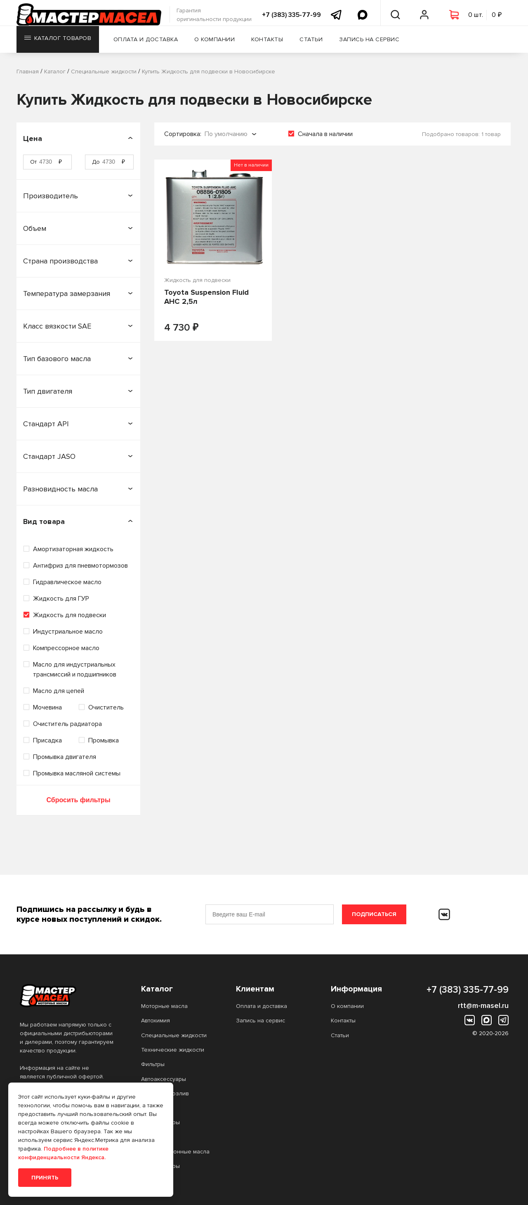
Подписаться (374, 914)
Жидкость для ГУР (61, 598)
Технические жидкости (172, 1049)
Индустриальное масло (68, 631)
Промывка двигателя (64, 757)
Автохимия (155, 1020)
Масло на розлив (165, 1093)
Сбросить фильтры (78, 799)
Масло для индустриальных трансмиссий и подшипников (74, 669)
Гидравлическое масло (67, 582)
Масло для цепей (58, 691)
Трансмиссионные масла (175, 1151)
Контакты (272, 43)
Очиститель (106, 707)
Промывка (103, 740)
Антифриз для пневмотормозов (80, 565)
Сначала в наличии (325, 134)
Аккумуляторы (160, 1122)
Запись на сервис (374, 43)
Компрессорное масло (66, 648)
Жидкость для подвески (69, 615)
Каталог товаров (58, 43)
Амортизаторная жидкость (73, 549)
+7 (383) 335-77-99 (291, 15)
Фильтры (153, 1064)
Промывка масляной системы (76, 773)
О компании (219, 43)
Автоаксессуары (163, 1079)
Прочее (152, 1107)
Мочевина (47, 707)
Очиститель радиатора (67, 724)
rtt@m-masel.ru (483, 1005)
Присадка (47, 740)
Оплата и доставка (150, 43)
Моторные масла (164, 1006)
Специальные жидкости (174, 1035)
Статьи (316, 43)
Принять (44, 1177)
